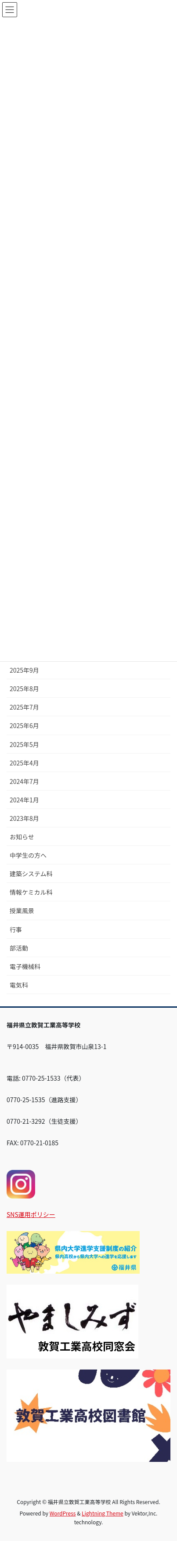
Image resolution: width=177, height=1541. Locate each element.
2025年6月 (24, 725)
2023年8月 (24, 818)
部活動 (19, 948)
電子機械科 (25, 966)
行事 (16, 929)
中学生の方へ (28, 855)
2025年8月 (24, 688)
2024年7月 (24, 781)
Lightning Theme (102, 1513)
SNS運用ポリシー (31, 1214)
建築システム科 (31, 873)
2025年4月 (24, 762)
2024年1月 (24, 799)
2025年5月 (24, 744)
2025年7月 (24, 707)
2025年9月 (24, 670)
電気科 (19, 984)
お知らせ (22, 836)
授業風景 (22, 910)
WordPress (63, 1513)
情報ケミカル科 (31, 892)
